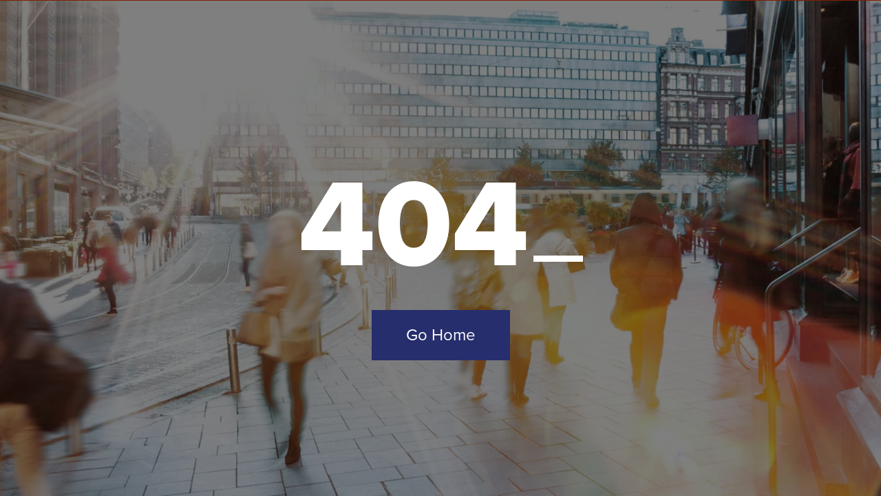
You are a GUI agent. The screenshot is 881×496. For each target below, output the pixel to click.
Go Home (441, 334)
